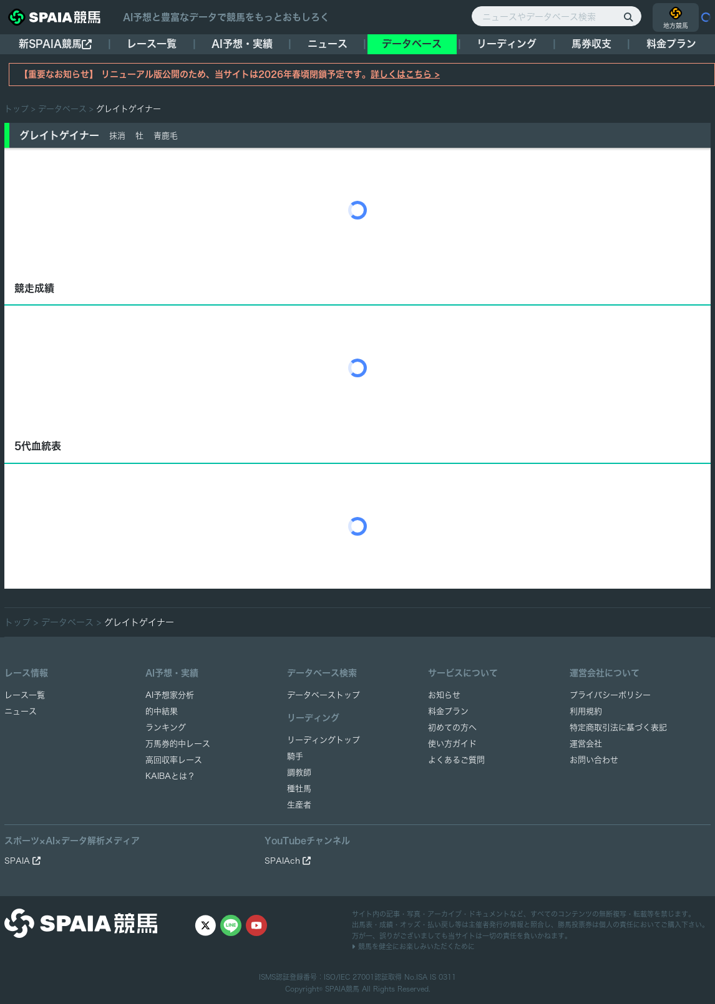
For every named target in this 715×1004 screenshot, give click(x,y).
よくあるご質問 (456, 760)
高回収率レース (173, 760)
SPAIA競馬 (342, 988)
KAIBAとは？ (170, 776)
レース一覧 (152, 44)
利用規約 (586, 711)
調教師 (299, 772)
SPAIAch (288, 861)
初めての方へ (452, 727)
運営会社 (586, 744)
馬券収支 (591, 44)
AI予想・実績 (242, 44)
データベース (412, 44)
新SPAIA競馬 (55, 44)
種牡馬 (299, 788)
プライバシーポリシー (610, 695)
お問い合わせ (594, 760)
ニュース (328, 44)
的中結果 (161, 711)
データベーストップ (323, 695)
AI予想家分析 (169, 695)
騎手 (295, 756)
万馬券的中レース (177, 744)
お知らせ (444, 695)
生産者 (299, 805)
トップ (16, 109)
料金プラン (448, 711)
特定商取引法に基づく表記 (618, 727)
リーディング (507, 44)
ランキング (165, 727)
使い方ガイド (452, 744)
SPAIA (22, 861)
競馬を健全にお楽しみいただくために (413, 946)
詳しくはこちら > (405, 74)
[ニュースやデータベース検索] (556, 16)
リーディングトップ (323, 740)
